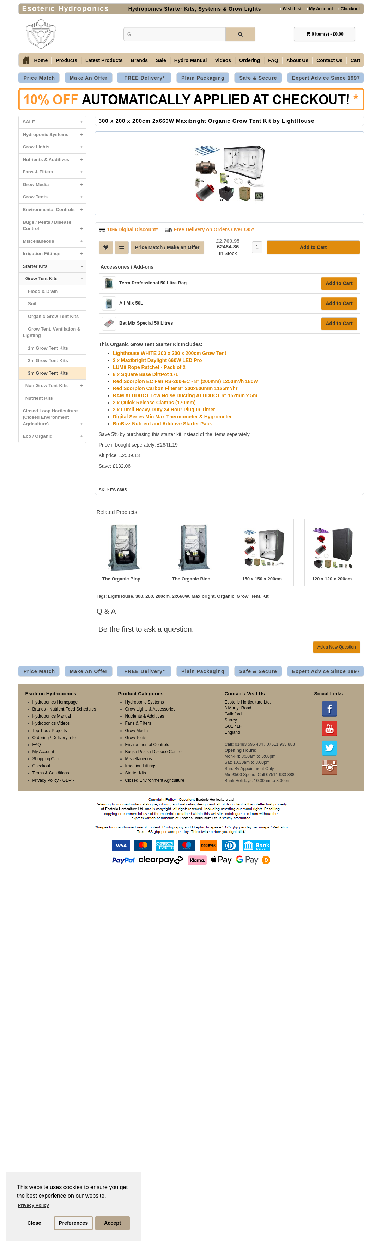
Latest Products (104, 60)
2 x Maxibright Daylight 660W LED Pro (157, 360)
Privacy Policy (45, 780)
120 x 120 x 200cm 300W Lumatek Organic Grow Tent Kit (334, 579)
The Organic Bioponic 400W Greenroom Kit (124, 579)
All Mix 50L (131, 303)
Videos (223, 60)
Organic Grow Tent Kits (51, 316)
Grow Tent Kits (54, 279)
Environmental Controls (54, 210)
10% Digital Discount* (132, 229)
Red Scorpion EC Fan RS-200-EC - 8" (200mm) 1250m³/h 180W (185, 381)
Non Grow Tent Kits (54, 386)
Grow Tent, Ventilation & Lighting (52, 332)
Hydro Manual (190, 60)
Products (66, 60)
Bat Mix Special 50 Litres (146, 323)
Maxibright (203, 596)
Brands (139, 60)
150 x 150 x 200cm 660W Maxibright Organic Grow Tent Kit (264, 579)
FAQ (273, 60)
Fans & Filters (54, 172)
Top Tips (40, 730)
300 (139, 596)
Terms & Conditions (50, 772)
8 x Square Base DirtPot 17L (146, 374)
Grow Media (54, 185)
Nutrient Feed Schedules (72, 709)
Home (41, 60)
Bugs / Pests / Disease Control (54, 227)
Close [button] (34, 1223)
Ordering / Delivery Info (54, 737)
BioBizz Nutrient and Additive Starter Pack (162, 423)
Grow (242, 596)
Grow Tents (54, 197)
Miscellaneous (54, 241)
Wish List (290, 8)
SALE (54, 122)
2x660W (180, 596)
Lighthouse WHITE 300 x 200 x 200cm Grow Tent (169, 353)
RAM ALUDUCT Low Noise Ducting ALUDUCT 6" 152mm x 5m (185, 395)
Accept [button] (112, 1223)
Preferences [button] (73, 1223)
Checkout (349, 8)
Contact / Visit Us (245, 693)
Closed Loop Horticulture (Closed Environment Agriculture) (54, 419)
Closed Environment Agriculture (154, 780)
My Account (320, 8)
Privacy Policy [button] (33, 1205)
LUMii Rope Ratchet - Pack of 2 (149, 367)
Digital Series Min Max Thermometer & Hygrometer (172, 416)
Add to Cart (339, 283)
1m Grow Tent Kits (45, 348)
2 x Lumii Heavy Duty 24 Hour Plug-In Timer (164, 409)
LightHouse (298, 121)
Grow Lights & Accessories (150, 709)
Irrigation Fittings (54, 254)
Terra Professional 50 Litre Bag (153, 282)
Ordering (249, 60)
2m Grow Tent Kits (45, 360)
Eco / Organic (54, 436)
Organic (225, 596)
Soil (29, 303)
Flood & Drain (40, 291)
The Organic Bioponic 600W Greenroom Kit (194, 579)
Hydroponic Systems (54, 135)
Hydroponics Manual (51, 716)
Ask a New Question (336, 647)
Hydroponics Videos (51, 723)
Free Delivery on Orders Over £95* (214, 229)
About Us (297, 60)
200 (149, 596)
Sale (161, 60)
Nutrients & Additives (54, 160)
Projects (59, 730)
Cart (355, 60)
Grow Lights (54, 147)
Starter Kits (54, 266)
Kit (265, 596)
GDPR (68, 780)
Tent (255, 596)
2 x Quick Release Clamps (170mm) (154, 402)
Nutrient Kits (38, 398)
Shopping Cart (46, 758)
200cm (163, 596)
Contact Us (329, 60)
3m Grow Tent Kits (45, 373)
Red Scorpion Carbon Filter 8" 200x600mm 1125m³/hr (175, 388)
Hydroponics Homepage (55, 702)
